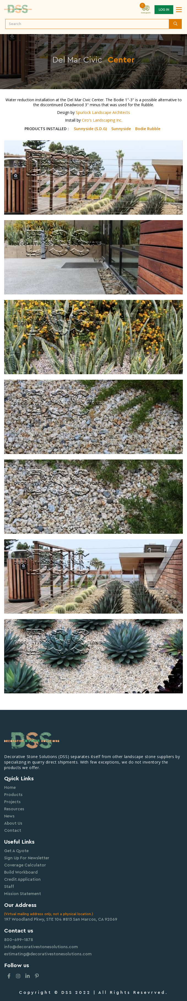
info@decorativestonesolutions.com (41, 947)
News (9, 816)
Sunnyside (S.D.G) (90, 129)
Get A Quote (16, 851)
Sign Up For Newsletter (26, 858)
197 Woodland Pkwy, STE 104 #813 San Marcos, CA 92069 (60, 919)
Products (13, 795)
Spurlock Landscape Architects (103, 112)
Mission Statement (22, 894)
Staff (9, 887)
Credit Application (22, 879)
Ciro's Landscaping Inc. (102, 120)
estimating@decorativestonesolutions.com (48, 954)
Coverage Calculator (25, 865)
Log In (164, 9)
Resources (14, 809)
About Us (13, 823)
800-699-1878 (18, 940)
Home (10, 788)
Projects (12, 802)
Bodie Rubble (147, 129)
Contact (12, 830)
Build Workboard (21, 872)
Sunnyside (121, 129)
